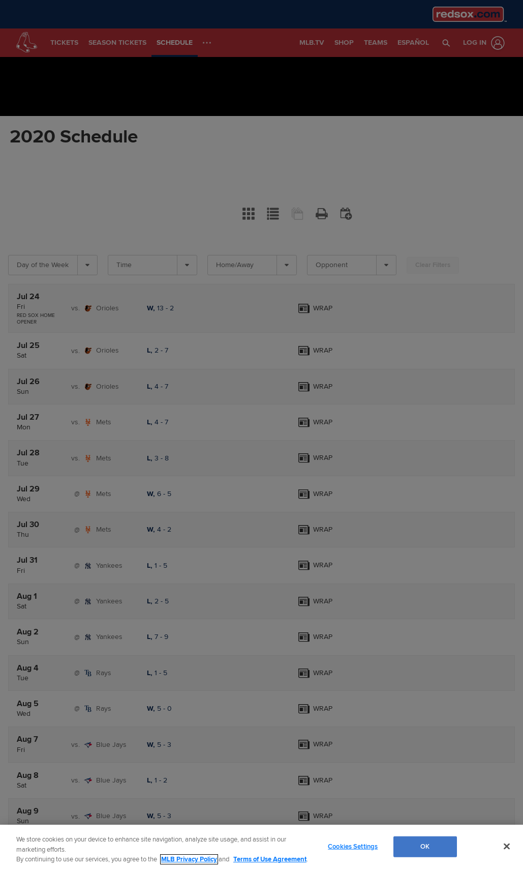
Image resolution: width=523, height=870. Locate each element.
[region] (261, 847)
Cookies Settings (353, 846)
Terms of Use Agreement (269, 859)
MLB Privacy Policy (189, 859)
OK (424, 846)
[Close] (507, 846)
